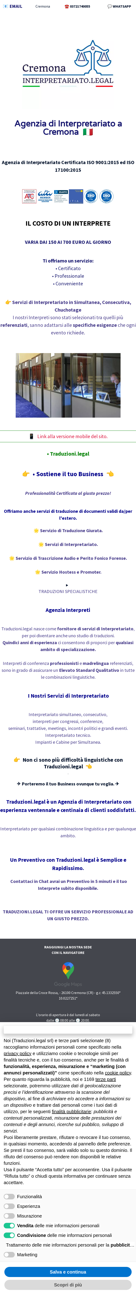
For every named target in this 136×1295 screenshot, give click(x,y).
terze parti (105, 1079)
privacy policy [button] (17, 1053)
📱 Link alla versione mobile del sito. (68, 436)
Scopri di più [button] (68, 1284)
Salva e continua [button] (68, 1271)
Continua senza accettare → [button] (68, 1029)
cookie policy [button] (118, 1072)
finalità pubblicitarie (71, 1111)
